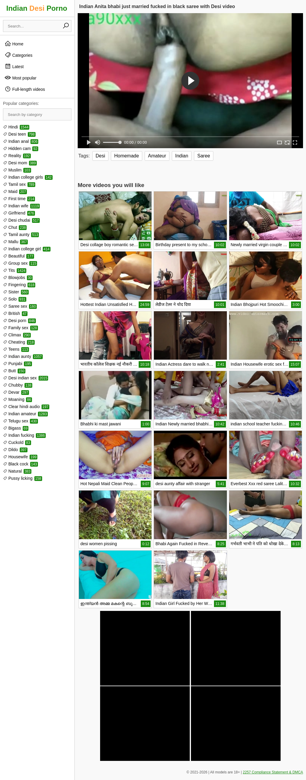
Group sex (20, 263)
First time (19, 198)
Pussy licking (22, 478)
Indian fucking (24, 435)
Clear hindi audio (26, 406)
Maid (15, 191)
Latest (14, 66)
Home (13, 43)
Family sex (20, 327)
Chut (15, 227)
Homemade (126, 155)
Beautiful (18, 256)
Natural (17, 471)
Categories (18, 55)
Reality (17, 155)
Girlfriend (19, 213)
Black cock (20, 464)
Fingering (19, 284)
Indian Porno (36, 8)
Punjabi (17, 363)
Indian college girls (28, 177)
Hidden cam (20, 148)
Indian (181, 155)
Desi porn (19, 320)
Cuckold (17, 442)
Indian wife (21, 205)
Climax (17, 334)
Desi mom (20, 162)
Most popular (20, 77)
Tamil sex (19, 184)
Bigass (15, 428)
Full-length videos (24, 89)
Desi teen (19, 134)
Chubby (17, 385)
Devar (16, 392)
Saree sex (20, 306)
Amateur (157, 155)
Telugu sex (20, 421)
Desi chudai (21, 220)
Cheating (19, 342)
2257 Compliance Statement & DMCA (273, 772)
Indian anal (20, 141)
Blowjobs (18, 277)
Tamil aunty (21, 234)
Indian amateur (25, 413)
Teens (16, 349)
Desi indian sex (25, 378)
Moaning (17, 399)
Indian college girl (27, 248)
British (15, 313)
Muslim (17, 170)
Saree (203, 155)
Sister (16, 291)
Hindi (16, 127)
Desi (100, 155)
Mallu (15, 241)
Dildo (15, 449)
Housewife (20, 456)
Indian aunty (23, 356)
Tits (14, 270)
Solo (14, 299)
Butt (14, 370)
